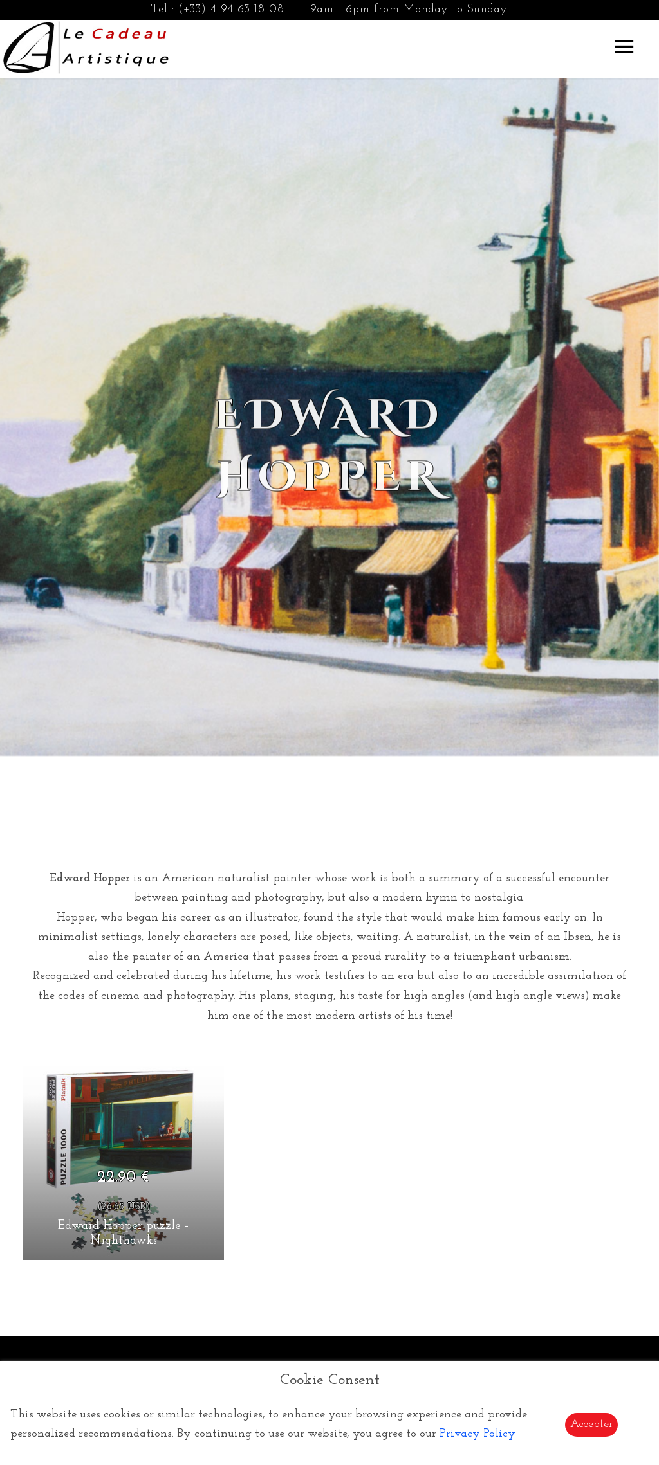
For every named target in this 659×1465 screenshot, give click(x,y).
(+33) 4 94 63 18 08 (231, 9)
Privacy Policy (477, 1434)
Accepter (591, 1424)
